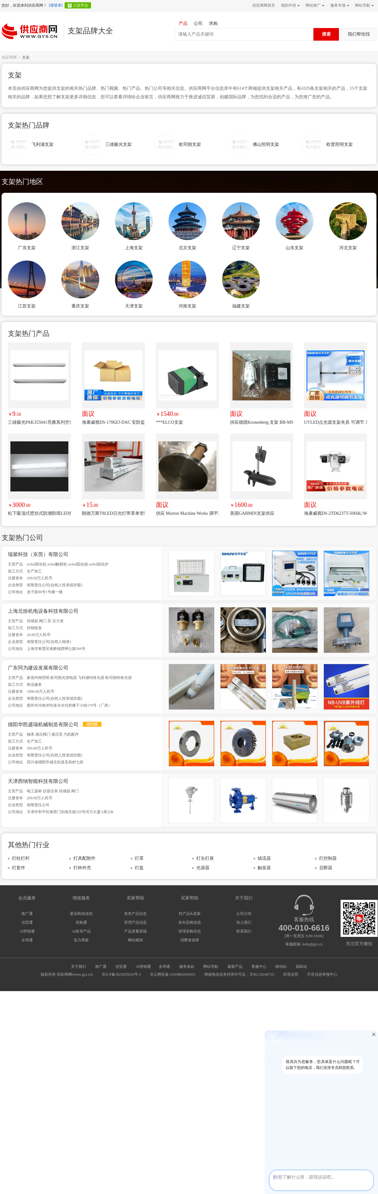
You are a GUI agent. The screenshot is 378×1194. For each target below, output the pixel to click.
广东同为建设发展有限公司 (38, 667)
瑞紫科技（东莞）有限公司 (38, 554)
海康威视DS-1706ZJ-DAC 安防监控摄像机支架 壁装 (113, 422)
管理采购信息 (189, 931)
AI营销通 (27, 931)
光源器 (202, 867)
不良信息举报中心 (322, 974)
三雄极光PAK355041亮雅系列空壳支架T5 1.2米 (39, 422)
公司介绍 (243, 913)
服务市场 (339, 5)
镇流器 (264, 858)
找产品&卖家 (189, 913)
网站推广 (314, 5)
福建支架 (241, 306)
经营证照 (290, 974)
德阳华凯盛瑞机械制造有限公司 (43, 724)
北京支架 (187, 247)
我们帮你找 (359, 34)
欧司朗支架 (190, 144)
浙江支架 (80, 247)
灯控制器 (328, 858)
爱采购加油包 (81, 913)
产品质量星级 (135, 931)
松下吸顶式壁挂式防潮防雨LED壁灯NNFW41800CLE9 (39, 513)
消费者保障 (189, 940)
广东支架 (27, 247)
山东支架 (294, 247)
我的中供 (290, 5)
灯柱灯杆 (21, 858)
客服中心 (258, 966)
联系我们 (243, 931)
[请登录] (56, 5)
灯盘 (139, 867)
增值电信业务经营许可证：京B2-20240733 (239, 974)
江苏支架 (27, 306)
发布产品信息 (135, 913)
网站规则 (135, 940)
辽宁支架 (241, 247)
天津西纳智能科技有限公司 (38, 781)
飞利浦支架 (43, 144)
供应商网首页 (263, 5)
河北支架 (348, 247)
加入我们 (243, 922)
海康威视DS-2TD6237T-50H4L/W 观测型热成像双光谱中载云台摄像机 (335, 513)
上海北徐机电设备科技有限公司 (43, 611)
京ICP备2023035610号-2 (121, 974)
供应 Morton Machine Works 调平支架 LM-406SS (187, 513)
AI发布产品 (81, 931)
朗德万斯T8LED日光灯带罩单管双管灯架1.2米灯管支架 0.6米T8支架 (113, 513)
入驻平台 (80, 5)
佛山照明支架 (266, 144)
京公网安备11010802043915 (172, 974)
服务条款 (186, 966)
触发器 (264, 867)
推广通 (27, 913)
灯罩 (139, 858)
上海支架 (134, 247)
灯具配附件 (84, 858)
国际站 (301, 966)
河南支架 (187, 306)
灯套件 (18, 867)
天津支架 (134, 306)
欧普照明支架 (339, 144)
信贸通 (27, 922)
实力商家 (81, 940)
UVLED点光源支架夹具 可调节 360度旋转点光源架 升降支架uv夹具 (335, 422)
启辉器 (325, 867)
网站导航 (364, 5)
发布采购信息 (189, 922)
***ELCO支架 (169, 422)
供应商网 (9, 57)
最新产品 (235, 966)
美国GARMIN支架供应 (252, 513)
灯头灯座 (205, 858)
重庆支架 (80, 306)
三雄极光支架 (118, 144)
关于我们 (78, 966)
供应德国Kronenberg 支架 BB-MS (261, 422)
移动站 (281, 966)
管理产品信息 (135, 922)
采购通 (81, 922)
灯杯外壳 (82, 867)
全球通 (27, 940)
